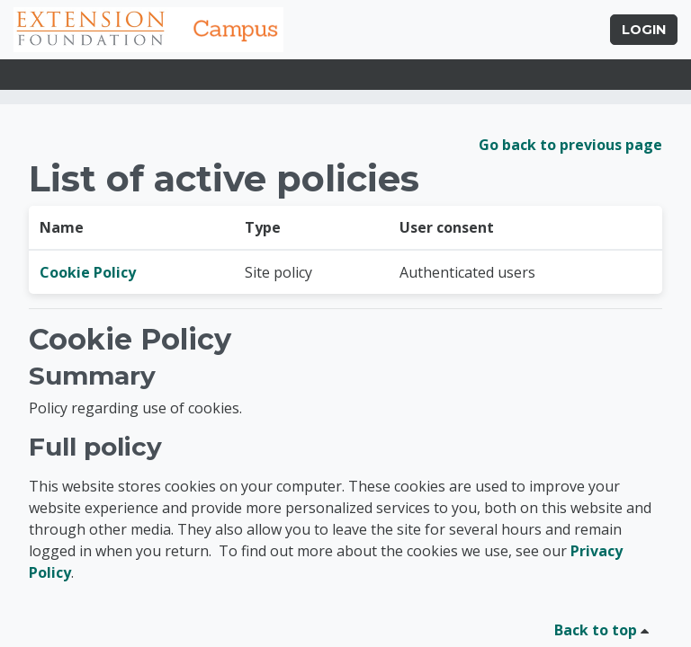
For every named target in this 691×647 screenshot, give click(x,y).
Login (644, 30)
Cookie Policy (88, 272)
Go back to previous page (570, 145)
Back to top (604, 630)
